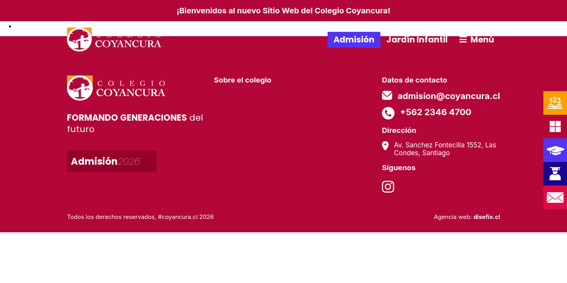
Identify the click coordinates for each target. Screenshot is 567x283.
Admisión (354, 39)
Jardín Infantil (417, 39)
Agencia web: (467, 217)
